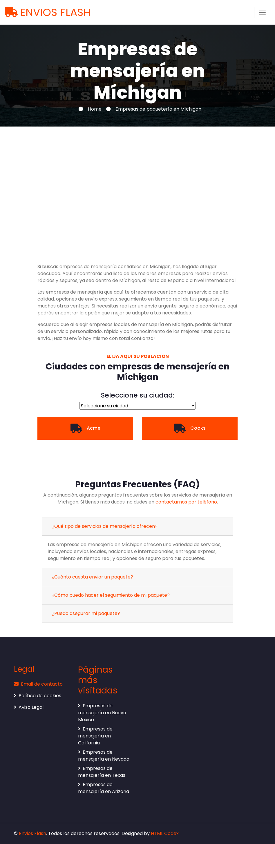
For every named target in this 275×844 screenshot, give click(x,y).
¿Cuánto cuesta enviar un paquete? (92, 577)
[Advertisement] (137, 180)
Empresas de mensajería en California (95, 736)
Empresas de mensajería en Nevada (103, 755)
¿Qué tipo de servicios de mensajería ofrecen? (105, 526)
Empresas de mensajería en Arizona (103, 788)
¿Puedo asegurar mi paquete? (86, 613)
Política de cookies (37, 695)
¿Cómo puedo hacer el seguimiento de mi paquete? (111, 595)
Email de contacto (38, 684)
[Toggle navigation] (262, 12)
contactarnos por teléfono (186, 502)
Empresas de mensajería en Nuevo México (102, 712)
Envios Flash (32, 833)
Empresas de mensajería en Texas (101, 772)
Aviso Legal (29, 707)
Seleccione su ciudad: (137, 395)
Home (95, 109)
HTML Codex (165, 833)
